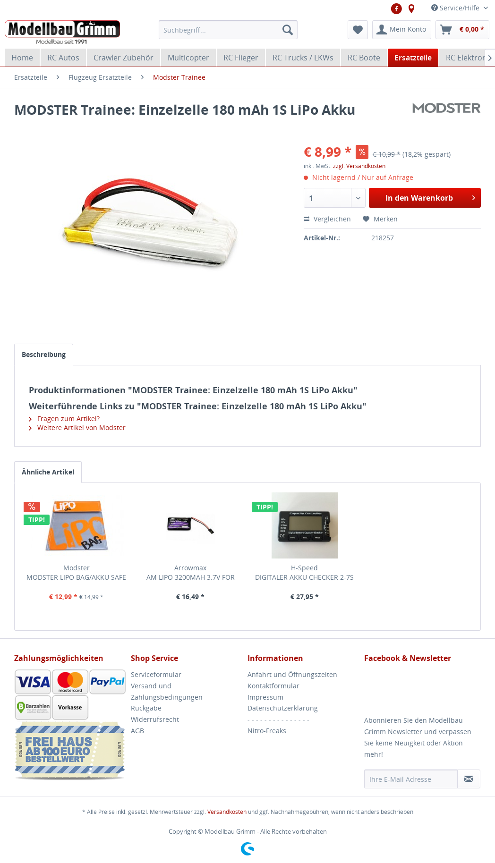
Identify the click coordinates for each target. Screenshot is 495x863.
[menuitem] (228, 29)
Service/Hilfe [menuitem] (456, 7)
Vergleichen (327, 218)
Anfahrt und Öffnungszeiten (292, 674)
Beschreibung (44, 354)
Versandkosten (227, 812)
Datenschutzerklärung (283, 707)
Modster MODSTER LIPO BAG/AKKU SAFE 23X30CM (76, 572)
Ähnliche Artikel (48, 471)
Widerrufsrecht (155, 719)
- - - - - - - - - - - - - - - (278, 719)
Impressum (265, 697)
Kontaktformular (273, 685)
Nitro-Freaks (267, 730)
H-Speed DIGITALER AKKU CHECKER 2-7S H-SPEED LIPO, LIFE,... (304, 572)
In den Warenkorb (430, 196)
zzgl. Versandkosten (359, 166)
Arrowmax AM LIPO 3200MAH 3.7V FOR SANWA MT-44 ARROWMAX (190, 572)
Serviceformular (156, 674)
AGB (137, 730)
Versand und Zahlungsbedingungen (167, 691)
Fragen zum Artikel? (64, 418)
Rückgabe (146, 707)
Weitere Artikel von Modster (77, 427)
